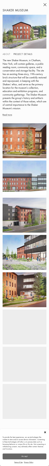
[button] (45, 432)
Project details (23, 54)
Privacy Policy (28, 462)
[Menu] (44, 4)
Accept (24, 456)
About (6, 54)
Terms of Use (18, 462)
